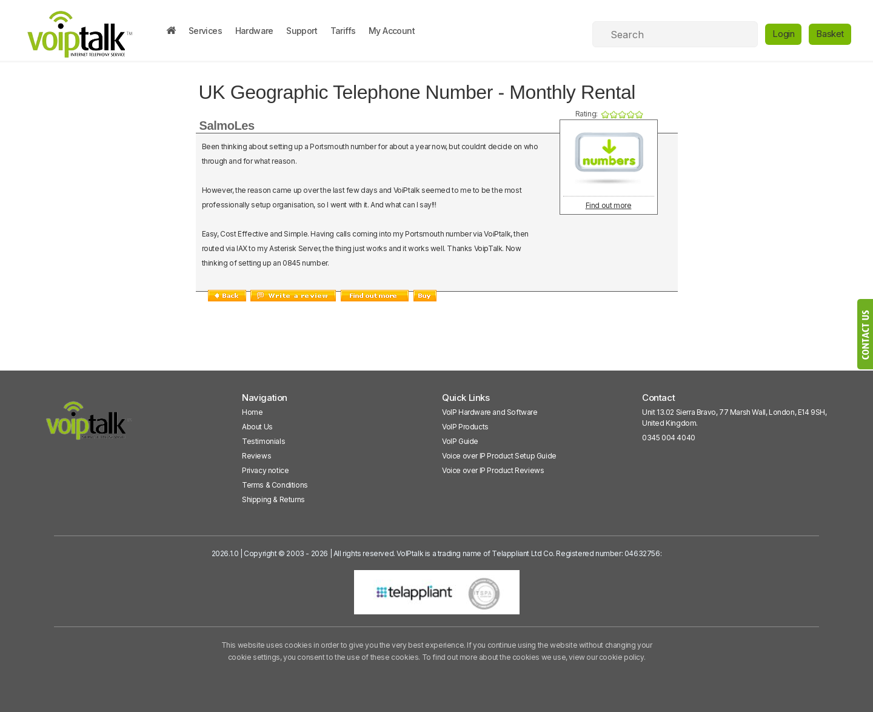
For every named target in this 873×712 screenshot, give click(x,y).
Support (301, 30)
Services (205, 30)
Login (783, 33)
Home (252, 412)
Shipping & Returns (273, 499)
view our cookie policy (606, 657)
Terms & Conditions (275, 484)
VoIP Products (465, 426)
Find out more (609, 205)
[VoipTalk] (89, 426)
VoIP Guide (460, 441)
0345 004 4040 (668, 437)
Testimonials (263, 441)
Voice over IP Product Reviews (493, 470)
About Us (257, 426)
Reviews (256, 455)
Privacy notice (265, 470)
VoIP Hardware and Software (490, 412)
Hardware (254, 30)
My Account (392, 30)
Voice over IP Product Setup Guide (499, 455)
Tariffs (343, 30)
